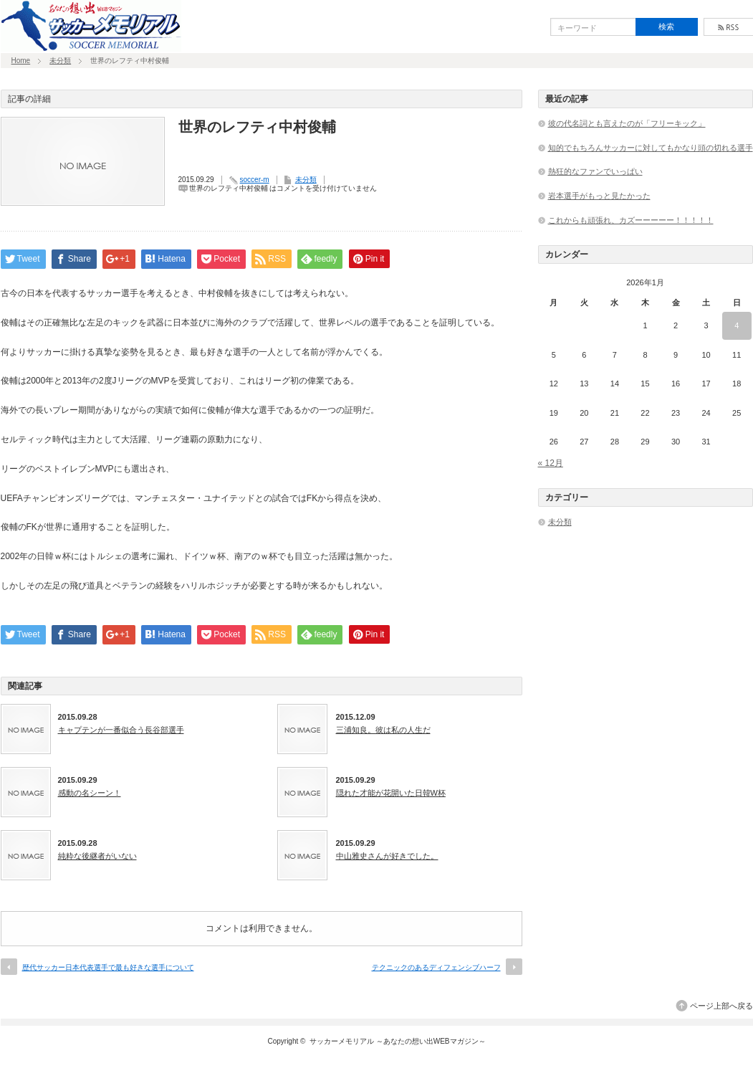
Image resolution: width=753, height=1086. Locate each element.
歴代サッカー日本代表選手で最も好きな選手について (108, 967)
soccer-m (254, 180)
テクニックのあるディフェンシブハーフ (436, 967)
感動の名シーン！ (89, 793)
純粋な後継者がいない (97, 856)
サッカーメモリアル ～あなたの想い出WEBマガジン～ (398, 1041)
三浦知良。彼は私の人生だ (383, 729)
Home (21, 61)
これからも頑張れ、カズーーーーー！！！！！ (631, 220)
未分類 (60, 61)
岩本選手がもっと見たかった (599, 195)
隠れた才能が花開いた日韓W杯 (391, 793)
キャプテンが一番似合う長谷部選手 (121, 729)
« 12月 (550, 463)
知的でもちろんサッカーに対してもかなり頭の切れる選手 (650, 147)
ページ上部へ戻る (721, 1005)
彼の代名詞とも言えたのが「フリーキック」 (627, 123)
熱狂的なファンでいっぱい (595, 171)
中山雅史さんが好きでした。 (387, 856)
